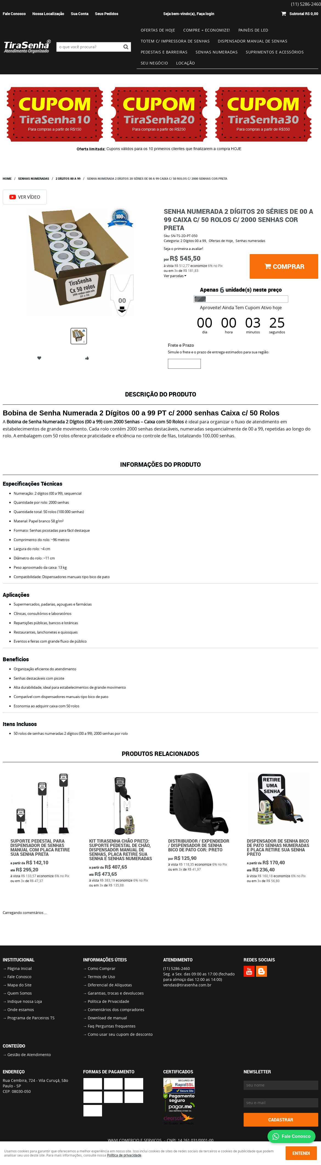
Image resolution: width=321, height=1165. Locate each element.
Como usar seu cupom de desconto (120, 1034)
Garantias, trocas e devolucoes (116, 993)
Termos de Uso (101, 976)
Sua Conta (79, 13)
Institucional (19, 960)
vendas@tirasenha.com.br (187, 984)
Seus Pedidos (106, 13)
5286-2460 (176, 968)
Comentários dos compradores (116, 1009)
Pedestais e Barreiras (164, 52)
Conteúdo (14, 1046)
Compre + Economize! (206, 30)
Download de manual (107, 1017)
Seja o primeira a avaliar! (183, 248)
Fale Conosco (14, 13)
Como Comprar (102, 968)
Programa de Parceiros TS (31, 1017)
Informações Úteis (105, 960)
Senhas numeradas (217, 52)
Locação (185, 63)
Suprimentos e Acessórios (275, 52)
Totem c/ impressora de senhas (175, 41)
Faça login (205, 13)
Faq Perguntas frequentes (112, 1026)
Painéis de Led (253, 30)
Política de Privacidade (108, 1001)
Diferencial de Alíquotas (110, 984)
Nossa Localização (48, 13)
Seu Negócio (154, 63)
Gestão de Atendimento (29, 1054)
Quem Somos (19, 993)
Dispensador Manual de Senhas (252, 41)
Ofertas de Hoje (158, 30)
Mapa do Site (19, 984)
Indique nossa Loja (24, 1001)
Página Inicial (19, 968)
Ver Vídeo (24, 197)
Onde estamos (20, 1009)
